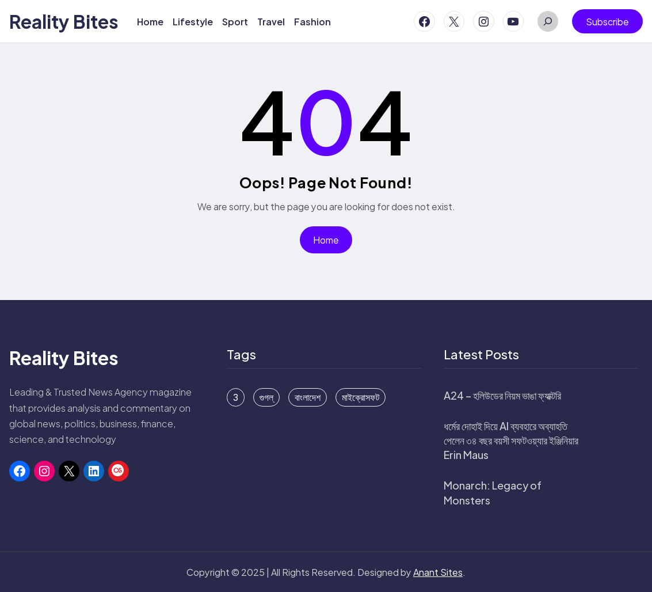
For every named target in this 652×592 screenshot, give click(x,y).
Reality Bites (64, 21)
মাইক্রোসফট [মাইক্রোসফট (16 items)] (360, 397)
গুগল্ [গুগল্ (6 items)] (266, 397)
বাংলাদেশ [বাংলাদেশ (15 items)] (308, 397)
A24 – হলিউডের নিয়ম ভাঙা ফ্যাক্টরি (502, 395)
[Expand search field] (547, 21)
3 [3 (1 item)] (235, 397)
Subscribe (607, 22)
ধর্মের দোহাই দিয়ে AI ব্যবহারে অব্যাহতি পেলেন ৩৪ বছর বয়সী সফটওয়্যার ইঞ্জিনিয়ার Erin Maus (511, 440)
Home (326, 240)
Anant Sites (438, 572)
